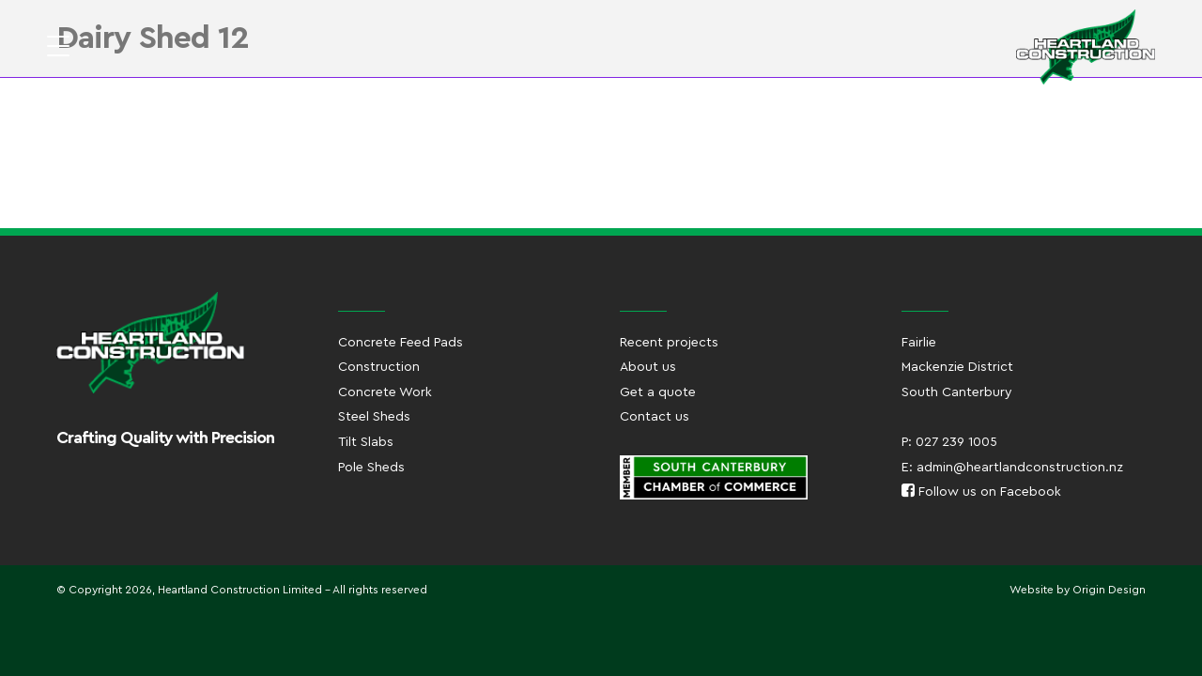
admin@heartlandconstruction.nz (1020, 467)
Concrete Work (385, 392)
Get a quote (658, 392)
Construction (379, 367)
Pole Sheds (371, 467)
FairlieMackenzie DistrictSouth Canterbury (957, 367)
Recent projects (669, 342)
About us (648, 367)
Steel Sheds (374, 416)
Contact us (654, 416)
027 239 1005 (956, 442)
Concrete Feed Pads (400, 342)
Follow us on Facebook (981, 492)
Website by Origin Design (1077, 589)
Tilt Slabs (365, 442)
